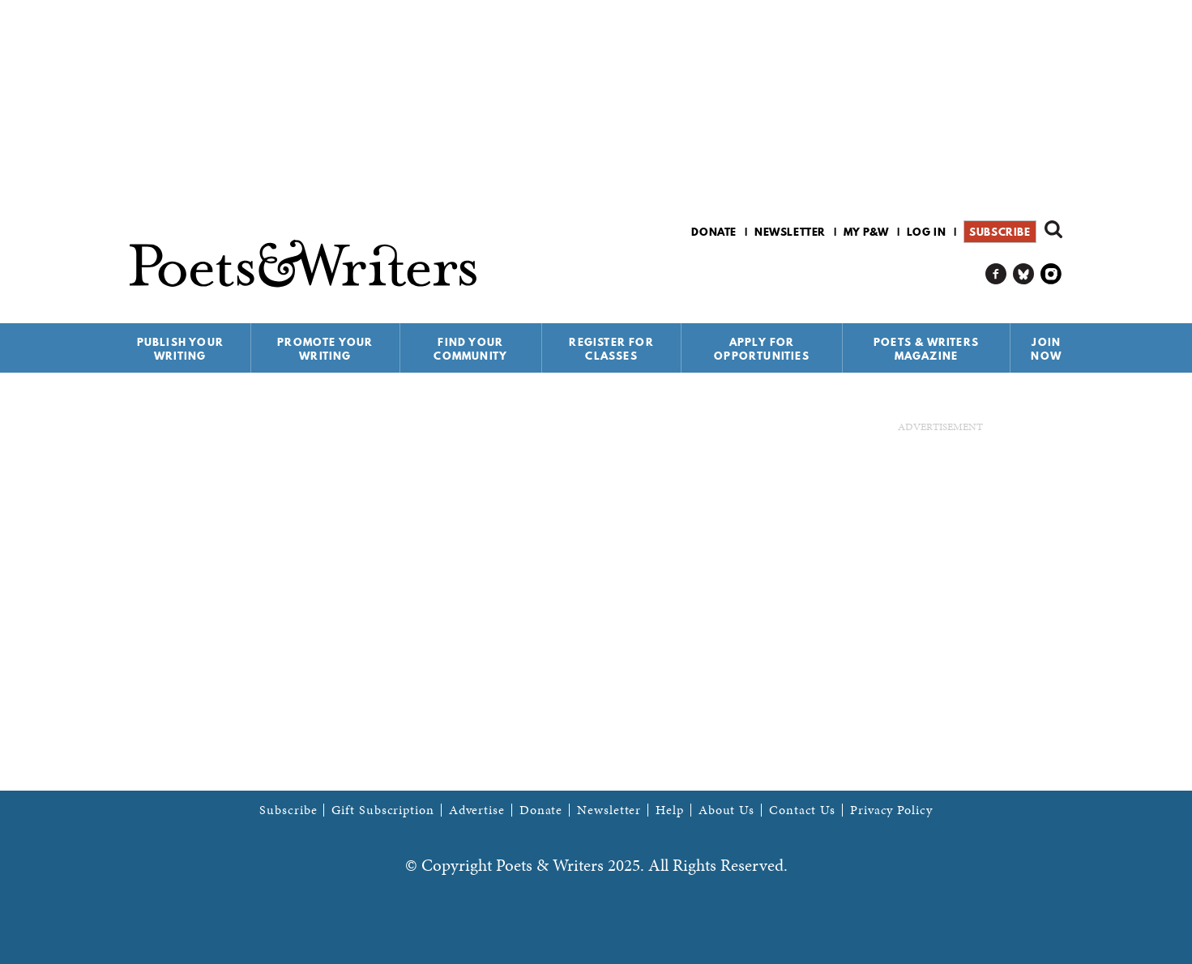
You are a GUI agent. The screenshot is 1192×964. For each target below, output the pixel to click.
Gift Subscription (382, 810)
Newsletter (790, 231)
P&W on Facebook (996, 274)
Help (670, 810)
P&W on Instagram (1051, 274)
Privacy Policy (891, 810)
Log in (926, 231)
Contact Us (802, 810)
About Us (726, 810)
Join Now (1046, 349)
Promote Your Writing (325, 349)
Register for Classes (611, 349)
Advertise (477, 810)
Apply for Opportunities (762, 349)
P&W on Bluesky (1024, 274)
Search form (1053, 229)
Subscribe (999, 231)
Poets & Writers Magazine (926, 349)
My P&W (866, 231)
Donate (714, 231)
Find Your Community (470, 349)
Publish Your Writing (180, 349)
